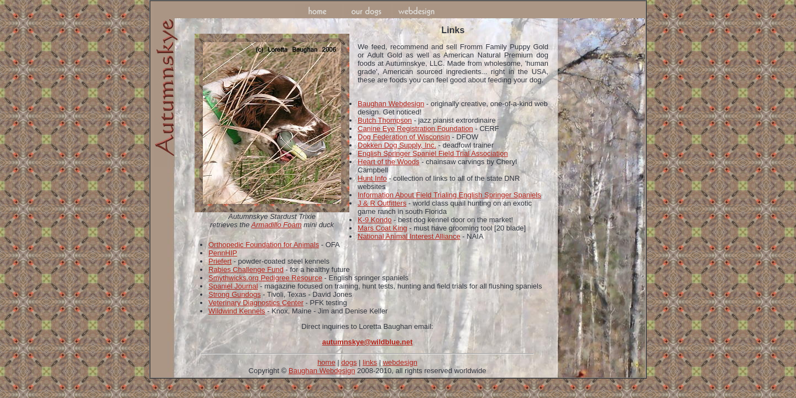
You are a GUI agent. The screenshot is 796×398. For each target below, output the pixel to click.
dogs (349, 362)
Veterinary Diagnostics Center (255, 302)
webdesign (400, 362)
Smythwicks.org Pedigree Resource (265, 278)
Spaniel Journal (233, 286)
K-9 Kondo (374, 220)
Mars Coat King (382, 228)
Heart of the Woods (389, 162)
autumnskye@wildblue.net (367, 342)
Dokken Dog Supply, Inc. (397, 145)
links (370, 362)
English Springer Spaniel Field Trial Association (433, 153)
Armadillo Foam (277, 225)
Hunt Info (372, 178)
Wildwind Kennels (236, 311)
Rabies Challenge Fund (246, 269)
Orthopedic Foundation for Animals (263, 244)
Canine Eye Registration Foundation (415, 128)
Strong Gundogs (234, 294)
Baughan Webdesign (391, 104)
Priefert (220, 261)
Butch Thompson (385, 120)
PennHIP (222, 253)
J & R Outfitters (382, 203)
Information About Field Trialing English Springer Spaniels (449, 195)
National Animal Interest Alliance (409, 236)
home (326, 362)
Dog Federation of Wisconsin (404, 137)
